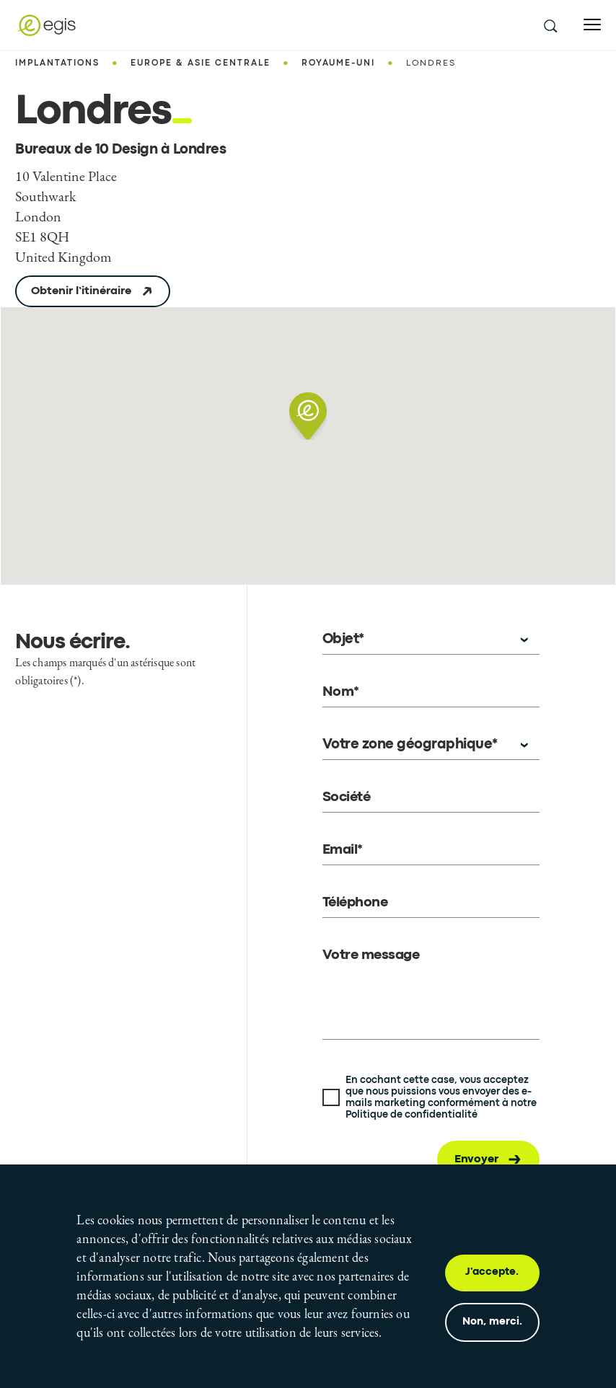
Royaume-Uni (338, 63)
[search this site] (550, 25)
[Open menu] (592, 24)
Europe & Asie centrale (200, 63)
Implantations (57, 63)
